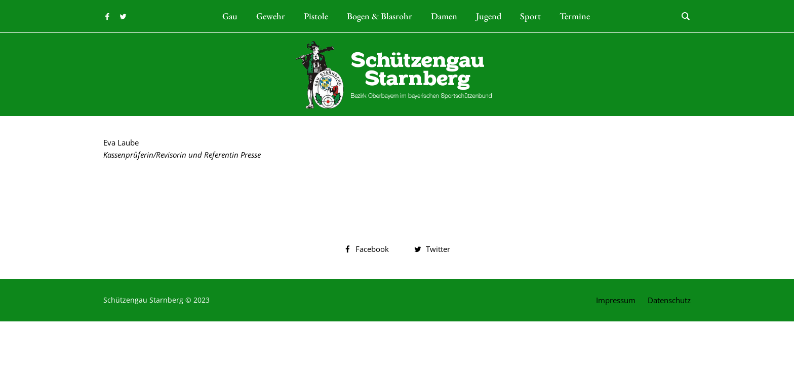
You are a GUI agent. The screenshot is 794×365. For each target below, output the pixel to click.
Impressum (616, 300)
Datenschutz (669, 300)
